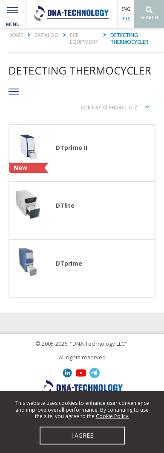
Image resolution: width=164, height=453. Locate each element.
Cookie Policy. (112, 416)
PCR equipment (84, 39)
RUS (125, 19)
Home (16, 35)
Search (149, 17)
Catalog (46, 35)
